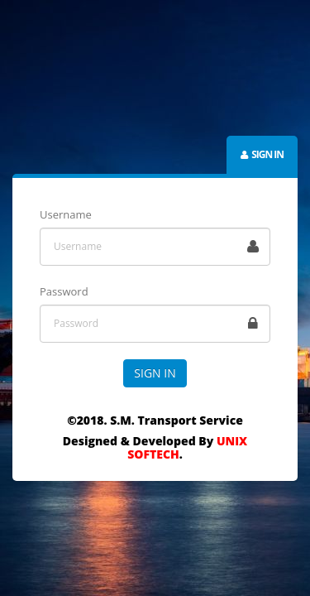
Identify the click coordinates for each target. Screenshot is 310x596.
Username (66, 214)
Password (64, 291)
